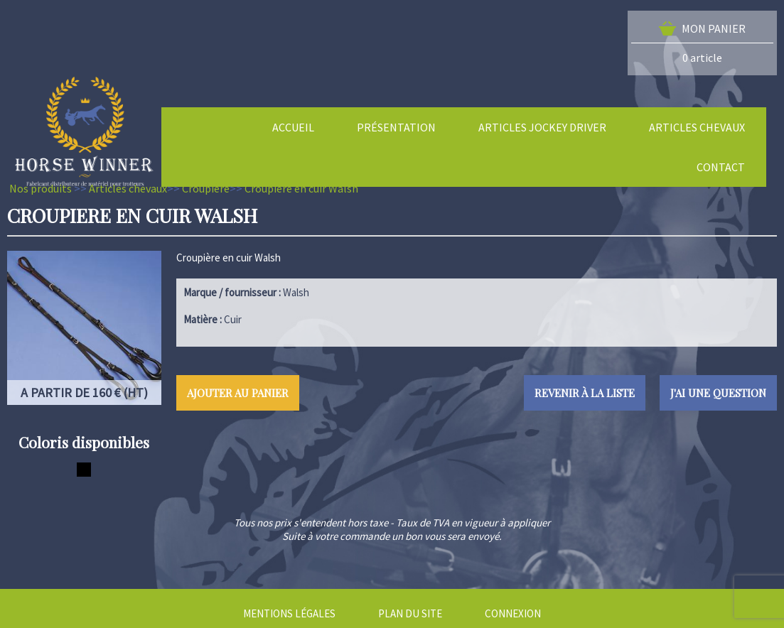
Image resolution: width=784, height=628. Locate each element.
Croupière (206, 188)
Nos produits (40, 188)
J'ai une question (718, 393)
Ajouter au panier (238, 393)
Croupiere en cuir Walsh (301, 188)
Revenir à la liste (585, 393)
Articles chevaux (128, 188)
